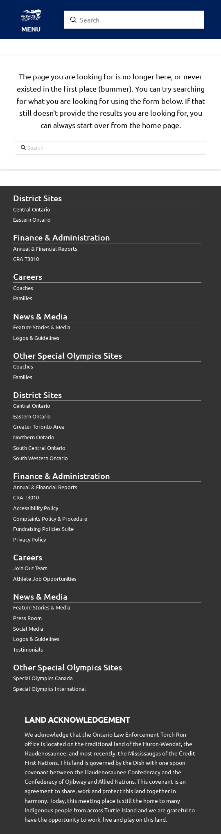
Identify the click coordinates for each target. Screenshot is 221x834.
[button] (30, 20)
